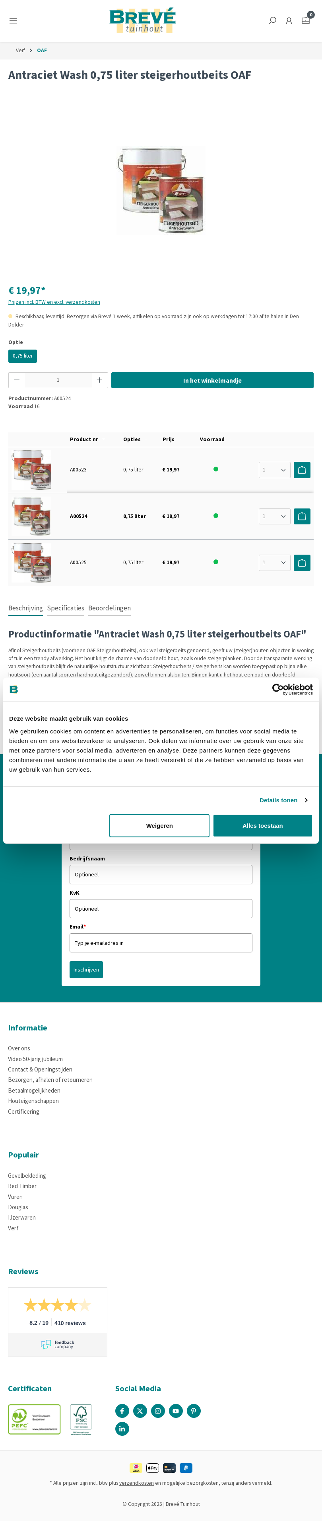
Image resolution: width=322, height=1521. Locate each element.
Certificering (23, 1111)
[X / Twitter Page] (140, 1411)
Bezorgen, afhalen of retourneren (50, 1079)
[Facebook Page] (122, 1411)
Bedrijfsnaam (87, 858)
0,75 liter (23, 355)
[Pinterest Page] (194, 1411)
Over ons (19, 1048)
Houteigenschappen (33, 1101)
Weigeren (159, 825)
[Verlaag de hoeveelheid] (16, 380)
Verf (13, 1228)
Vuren (15, 1196)
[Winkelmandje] (305, 20)
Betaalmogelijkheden (34, 1090)
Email (78, 926)
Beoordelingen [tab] (109, 608)
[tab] (25, 608)
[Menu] (14, 20)
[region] (161, 190)
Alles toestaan (262, 825)
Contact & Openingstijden (40, 1069)
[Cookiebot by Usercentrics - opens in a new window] (278, 690)
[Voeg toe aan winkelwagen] (302, 470)
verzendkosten (136, 1483)
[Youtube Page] (176, 1411)
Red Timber (22, 1186)
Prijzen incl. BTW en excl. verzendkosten (54, 302)
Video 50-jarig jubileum (35, 1059)
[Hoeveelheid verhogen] (99, 380)
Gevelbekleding (27, 1175)
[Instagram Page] (158, 1411)
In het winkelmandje (212, 380)
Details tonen (278, 800)
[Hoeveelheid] (58, 380)
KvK (75, 892)
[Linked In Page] (122, 1429)
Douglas (18, 1207)
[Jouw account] (289, 20)
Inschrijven (86, 969)
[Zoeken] (272, 20)
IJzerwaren (22, 1217)
